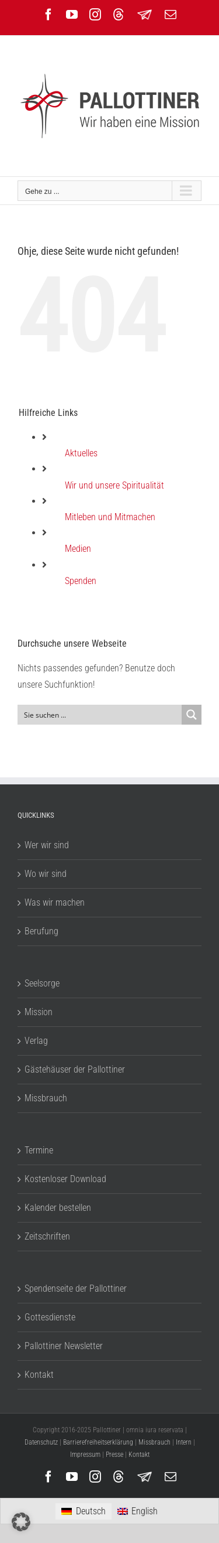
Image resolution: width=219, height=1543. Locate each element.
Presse (114, 1454)
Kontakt (39, 1374)
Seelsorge (42, 983)
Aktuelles (81, 453)
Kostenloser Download (65, 1178)
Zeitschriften (47, 1236)
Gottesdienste (50, 1317)
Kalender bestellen (58, 1207)
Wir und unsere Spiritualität (114, 485)
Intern (184, 1442)
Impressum (85, 1454)
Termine (39, 1150)
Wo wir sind (46, 873)
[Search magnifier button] (191, 715)
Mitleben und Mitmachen (110, 517)
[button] (21, 1522)
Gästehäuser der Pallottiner (75, 1069)
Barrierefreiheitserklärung (98, 1442)
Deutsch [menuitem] (91, 1511)
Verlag (36, 1040)
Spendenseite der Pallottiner (76, 1288)
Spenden (80, 580)
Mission (39, 1012)
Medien (78, 548)
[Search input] (100, 714)
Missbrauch (46, 1098)
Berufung (41, 931)
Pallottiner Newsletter (64, 1345)
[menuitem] (83, 1511)
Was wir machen (55, 902)
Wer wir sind (47, 845)
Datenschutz (41, 1442)
